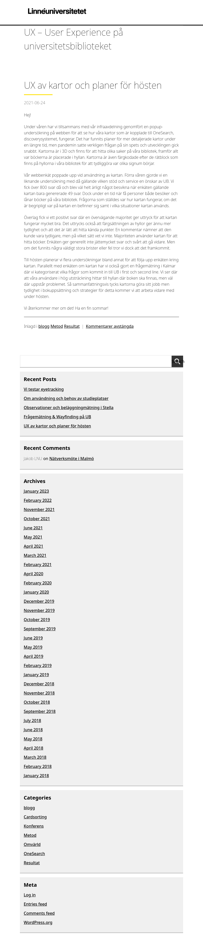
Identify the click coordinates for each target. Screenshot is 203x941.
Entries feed (35, 904)
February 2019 (38, 665)
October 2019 (37, 619)
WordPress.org (38, 922)
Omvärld (32, 844)
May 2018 (33, 739)
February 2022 (38, 500)
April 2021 (33, 546)
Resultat (72, 326)
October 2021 (37, 518)
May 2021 (33, 537)
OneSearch (34, 853)
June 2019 (33, 638)
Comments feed (39, 913)
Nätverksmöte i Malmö (71, 458)
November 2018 (39, 693)
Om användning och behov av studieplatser (66, 398)
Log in (30, 895)
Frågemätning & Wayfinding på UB (57, 417)
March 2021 (35, 555)
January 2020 (36, 592)
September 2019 (40, 629)
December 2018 (39, 684)
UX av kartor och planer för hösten (57, 426)
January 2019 (36, 674)
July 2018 (32, 720)
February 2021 (38, 564)
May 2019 (33, 647)
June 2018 (33, 730)
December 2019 (39, 601)
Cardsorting (35, 817)
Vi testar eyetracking (44, 389)
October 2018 (37, 702)
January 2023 (36, 491)
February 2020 (38, 583)
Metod (56, 326)
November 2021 (39, 509)
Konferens (34, 826)
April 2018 (33, 748)
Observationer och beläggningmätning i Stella (68, 407)
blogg (44, 326)
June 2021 (33, 528)
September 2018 (40, 711)
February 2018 (38, 766)
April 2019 (33, 656)
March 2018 (35, 757)
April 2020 (33, 574)
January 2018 (36, 775)
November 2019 (39, 610)
